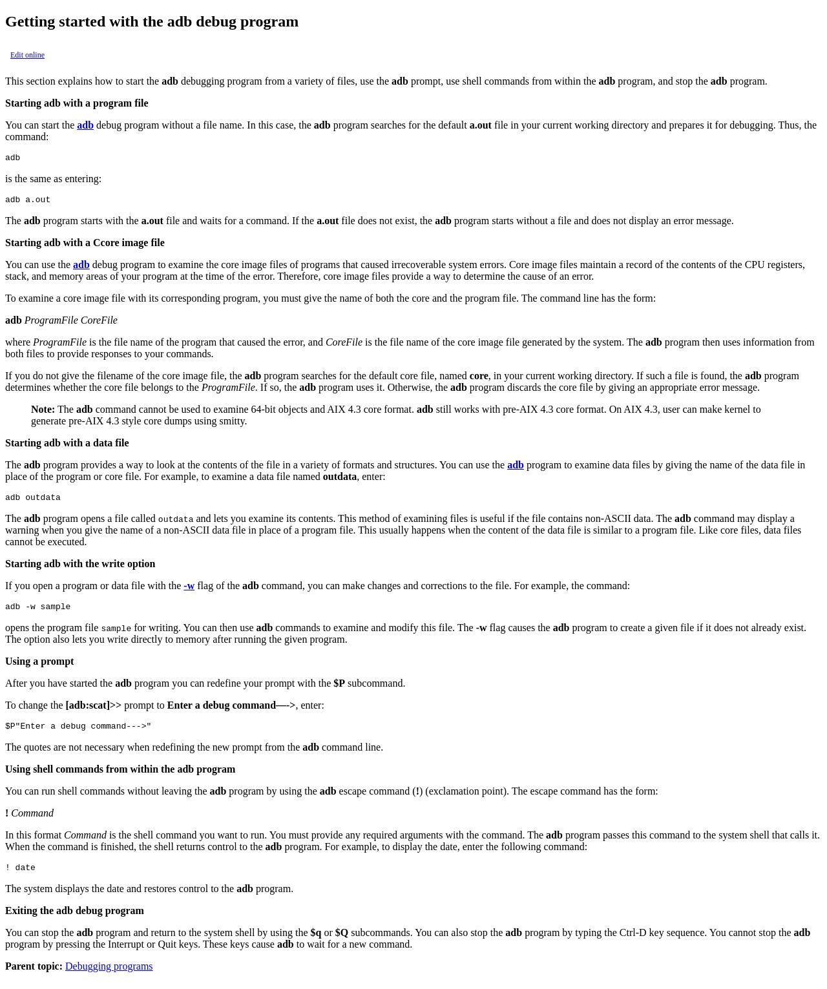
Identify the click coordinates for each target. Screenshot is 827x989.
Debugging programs (109, 977)
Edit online (27, 54)
